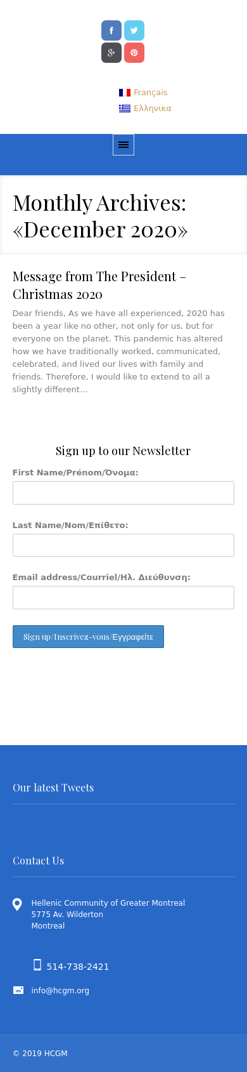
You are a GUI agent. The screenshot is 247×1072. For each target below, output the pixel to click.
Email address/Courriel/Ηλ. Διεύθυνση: (102, 577)
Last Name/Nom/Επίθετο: (71, 525)
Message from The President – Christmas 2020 (99, 284)
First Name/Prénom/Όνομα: (76, 472)
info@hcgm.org (61, 990)
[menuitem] (143, 92)
